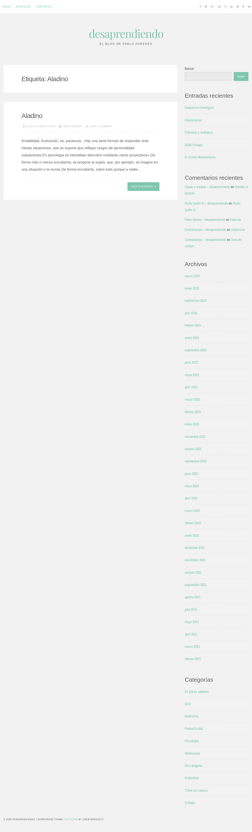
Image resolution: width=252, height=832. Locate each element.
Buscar (189, 68)
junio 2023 (191, 362)
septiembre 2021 (195, 584)
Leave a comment (100, 126)
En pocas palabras (197, 691)
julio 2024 (191, 312)
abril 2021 (191, 634)
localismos (192, 716)
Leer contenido (143, 186)
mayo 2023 (192, 374)
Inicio (6, 6)
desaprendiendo (126, 33)
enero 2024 (192, 337)
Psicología (192, 740)
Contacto (43, 6)
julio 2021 (191, 609)
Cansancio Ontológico (199, 107)
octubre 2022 (193, 448)
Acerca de (24, 6)
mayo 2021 (192, 621)
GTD (188, 703)
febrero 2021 (193, 658)
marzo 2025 (192, 275)
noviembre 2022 (195, 436)
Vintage (190, 802)
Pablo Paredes (72, 126)
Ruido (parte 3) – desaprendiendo (206, 203)
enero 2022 (192, 535)
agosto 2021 (193, 596)
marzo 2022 (192, 510)
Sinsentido (192, 777)
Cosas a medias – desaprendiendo (207, 186)
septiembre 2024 (195, 300)
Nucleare (71, 819)
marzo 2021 (192, 646)
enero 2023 (192, 424)
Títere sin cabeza (196, 790)
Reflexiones (192, 753)
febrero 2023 (193, 411)
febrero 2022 (193, 522)
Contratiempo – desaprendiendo (205, 229)
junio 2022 (191, 473)
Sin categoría (193, 765)
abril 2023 (191, 387)
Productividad (194, 728)
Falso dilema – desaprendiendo (205, 219)
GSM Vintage (193, 144)
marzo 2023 (192, 399)
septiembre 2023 (195, 350)
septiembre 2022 (195, 461)
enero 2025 (192, 288)
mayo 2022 (192, 485)
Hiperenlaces (193, 120)
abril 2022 (191, 498)
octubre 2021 (193, 572)
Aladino (31, 115)
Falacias (235, 219)
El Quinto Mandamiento (200, 157)
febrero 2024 (193, 325)
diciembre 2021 (195, 547)
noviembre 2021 (195, 559)
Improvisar (238, 229)
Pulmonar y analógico (199, 132)
